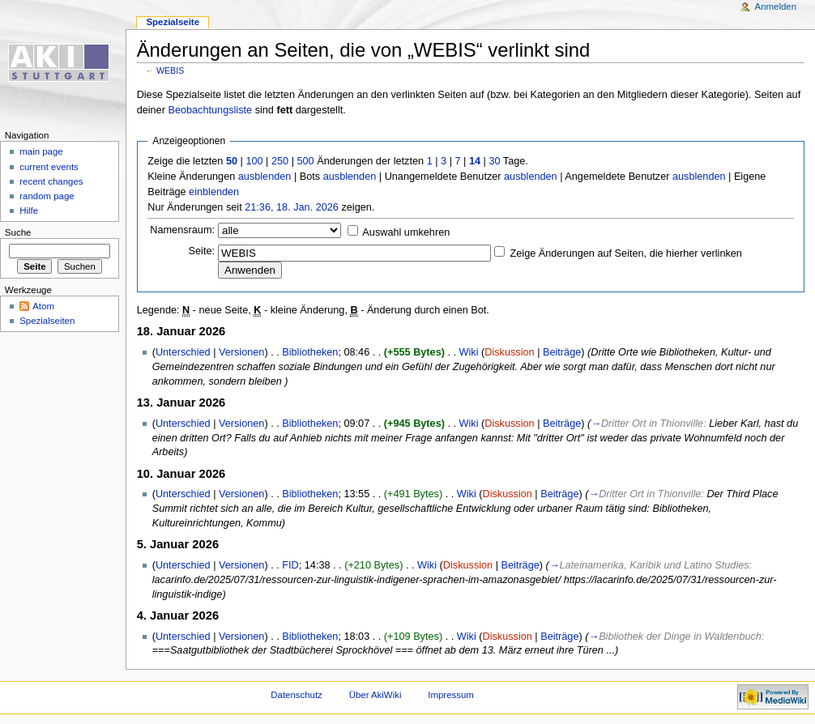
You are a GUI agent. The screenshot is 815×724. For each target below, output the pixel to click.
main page (41, 151)
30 (494, 161)
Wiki (469, 352)
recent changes (51, 181)
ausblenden (265, 176)
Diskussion (509, 352)
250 (279, 161)
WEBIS (170, 70)
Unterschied (183, 352)
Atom (43, 306)
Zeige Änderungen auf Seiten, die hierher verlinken (626, 253)
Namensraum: (182, 230)
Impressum (451, 695)
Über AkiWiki (375, 695)
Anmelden (776, 6)
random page (47, 196)
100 (253, 161)
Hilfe (28, 210)
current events (49, 167)
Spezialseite (172, 22)
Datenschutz (296, 695)
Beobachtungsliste (210, 110)
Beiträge (562, 352)
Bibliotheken (310, 352)
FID (290, 565)
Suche (18, 232)
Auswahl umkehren (406, 232)
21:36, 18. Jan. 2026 (292, 207)
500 (305, 161)
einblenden (214, 192)
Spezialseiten (47, 321)
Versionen (241, 352)
